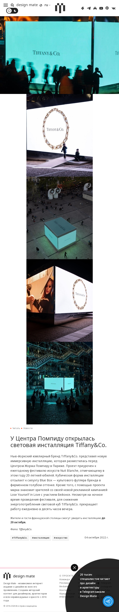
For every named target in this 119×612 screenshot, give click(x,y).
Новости (28, 428)
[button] (74, 567)
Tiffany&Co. (20, 537)
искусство (62, 537)
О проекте (66, 575)
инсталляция (41, 537)
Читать (16, 428)
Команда (64, 579)
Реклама (64, 582)
